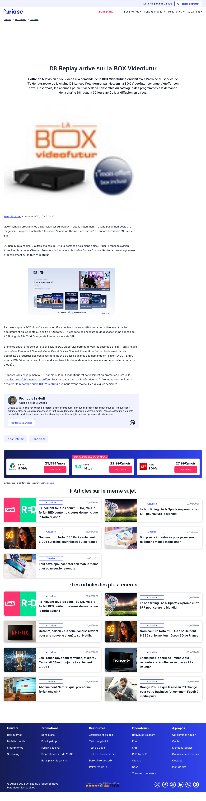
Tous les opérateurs (144, 773)
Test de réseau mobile (102, 754)
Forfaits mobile (16, 741)
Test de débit (97, 747)
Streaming (13, 754)
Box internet (14, 734)
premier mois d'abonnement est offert (27, 379)
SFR (134, 747)
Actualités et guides (101, 734)
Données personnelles (185, 754)
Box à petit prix (50, 741)
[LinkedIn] (132, 422)
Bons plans (39, 439)
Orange (136, 760)
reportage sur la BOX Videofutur (38, 384)
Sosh (135, 767)
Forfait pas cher (50, 747)
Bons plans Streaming (54, 760)
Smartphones (15, 747)
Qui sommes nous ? (184, 734)
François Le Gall (12, 216)
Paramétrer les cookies (21, 787)
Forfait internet (15, 439)
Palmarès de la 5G (100, 767)
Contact (177, 741)
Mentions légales (182, 747)
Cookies (177, 760)
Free (134, 741)
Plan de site (179, 767)
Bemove (53, 783)
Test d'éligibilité (98, 741)
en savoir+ (52, 483)
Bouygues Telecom (143, 734)
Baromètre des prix (100, 760)
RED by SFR (139, 754)
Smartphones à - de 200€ (57, 754)
